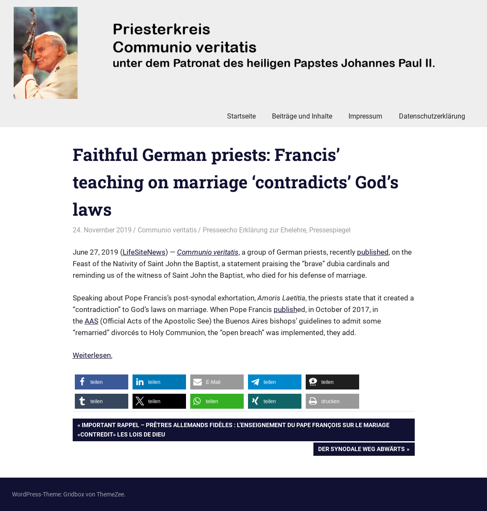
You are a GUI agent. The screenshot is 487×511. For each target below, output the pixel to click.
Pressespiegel (330, 230)
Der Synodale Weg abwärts (361, 450)
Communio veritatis (167, 230)
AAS (91, 321)
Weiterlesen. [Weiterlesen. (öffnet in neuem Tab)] (92, 355)
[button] (101, 381)
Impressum (365, 116)
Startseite (241, 116)
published (373, 252)
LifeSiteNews (144, 252)
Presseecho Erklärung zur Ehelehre (254, 230)
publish (285, 309)
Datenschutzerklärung (432, 116)
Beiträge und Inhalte (302, 116)
